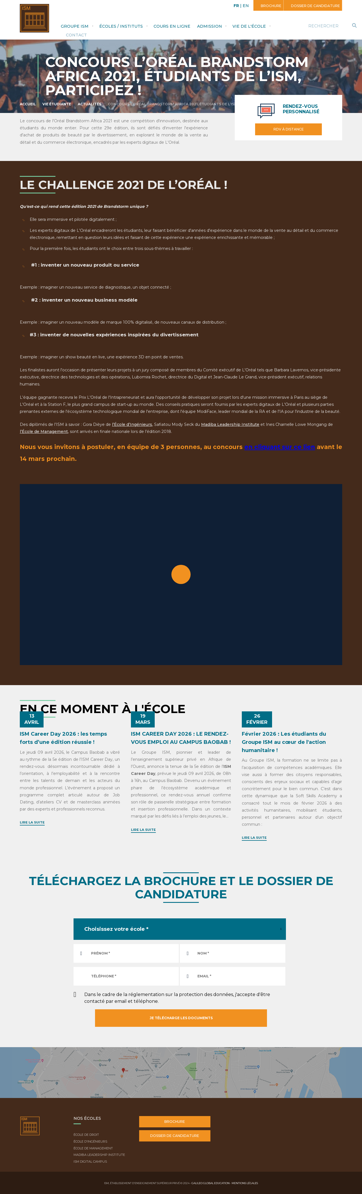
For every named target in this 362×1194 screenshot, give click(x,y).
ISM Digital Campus (90, 1162)
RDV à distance (288, 129)
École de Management (93, 1148)
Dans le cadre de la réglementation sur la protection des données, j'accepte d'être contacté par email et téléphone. (177, 998)
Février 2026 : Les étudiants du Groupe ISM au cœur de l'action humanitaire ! (284, 742)
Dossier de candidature (315, 6)
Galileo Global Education (210, 1183)
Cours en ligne (172, 26)
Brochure (270, 6)
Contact (76, 35)
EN (246, 5)
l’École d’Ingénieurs (132, 424)
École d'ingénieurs (90, 1141)
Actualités (89, 104)
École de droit (86, 1135)
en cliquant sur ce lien (279, 446)
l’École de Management (44, 431)
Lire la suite (32, 822)
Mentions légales (245, 1183)
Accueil (28, 104)
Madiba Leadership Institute (230, 424)
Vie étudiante (56, 104)
